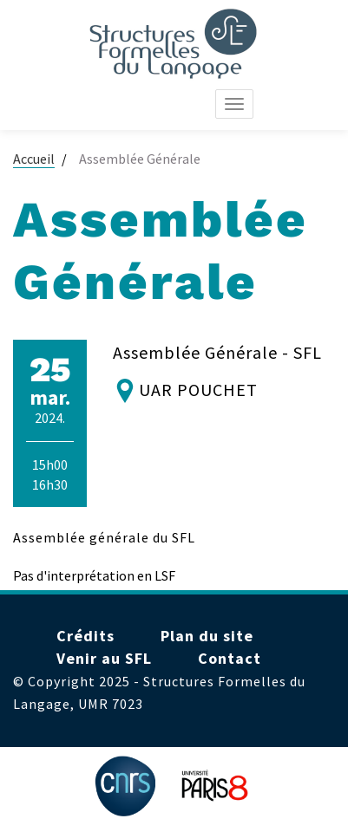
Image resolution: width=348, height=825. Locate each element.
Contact (229, 658)
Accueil (34, 158)
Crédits (85, 636)
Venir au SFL (104, 658)
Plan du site (207, 636)
